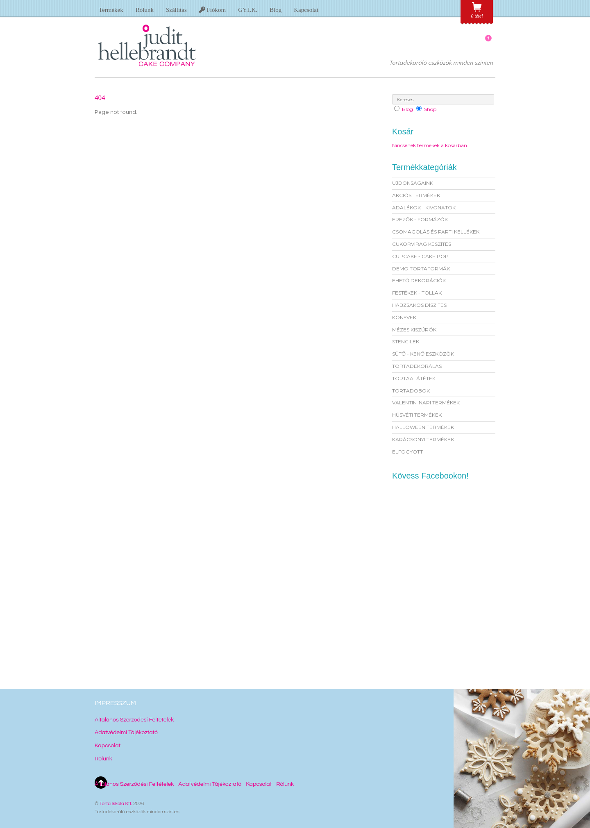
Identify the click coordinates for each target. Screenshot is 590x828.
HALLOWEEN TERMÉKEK (423, 427)
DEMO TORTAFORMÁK (421, 268)
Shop (430, 109)
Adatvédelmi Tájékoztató (126, 732)
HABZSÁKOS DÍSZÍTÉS (419, 305)
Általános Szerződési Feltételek (134, 720)
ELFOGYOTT (407, 452)
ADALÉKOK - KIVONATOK (424, 207)
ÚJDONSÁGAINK (412, 183)
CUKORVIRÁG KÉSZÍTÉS (421, 244)
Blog (275, 10)
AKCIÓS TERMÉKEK (416, 195)
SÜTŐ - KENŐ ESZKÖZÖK (423, 354)
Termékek (111, 10)
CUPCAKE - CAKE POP (420, 256)
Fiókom (212, 10)
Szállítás (176, 10)
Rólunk (145, 10)
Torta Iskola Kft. (116, 803)
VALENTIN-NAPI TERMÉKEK (426, 402)
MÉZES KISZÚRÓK (414, 330)
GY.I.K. (247, 10)
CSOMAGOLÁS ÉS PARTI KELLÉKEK (435, 232)
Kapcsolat (306, 10)
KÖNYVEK (404, 317)
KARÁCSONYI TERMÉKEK (423, 439)
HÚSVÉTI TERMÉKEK (417, 415)
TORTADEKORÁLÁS (417, 366)
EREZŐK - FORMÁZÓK (420, 219)
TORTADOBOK (411, 391)
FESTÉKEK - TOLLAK (417, 293)
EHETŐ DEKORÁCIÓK (419, 280)
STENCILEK (405, 341)
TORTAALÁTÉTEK (414, 378)
